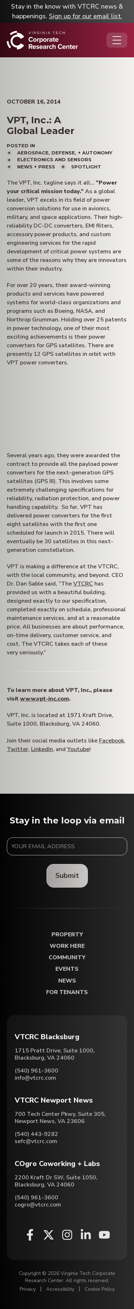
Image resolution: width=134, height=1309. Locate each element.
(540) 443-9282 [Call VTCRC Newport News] (36, 1134)
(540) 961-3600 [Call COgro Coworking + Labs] (36, 1197)
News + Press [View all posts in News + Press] (36, 166)
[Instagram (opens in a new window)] (67, 1235)
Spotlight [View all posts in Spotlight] (86, 166)
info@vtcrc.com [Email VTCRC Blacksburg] (35, 1077)
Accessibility (60, 1289)
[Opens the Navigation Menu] (116, 40)
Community (67, 957)
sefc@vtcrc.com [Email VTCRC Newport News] (36, 1141)
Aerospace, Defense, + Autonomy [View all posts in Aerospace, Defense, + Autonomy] (64, 153)
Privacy (28, 1289)
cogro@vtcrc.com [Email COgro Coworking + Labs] (38, 1204)
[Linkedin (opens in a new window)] (85, 1235)
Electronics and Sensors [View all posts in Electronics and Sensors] (54, 159)
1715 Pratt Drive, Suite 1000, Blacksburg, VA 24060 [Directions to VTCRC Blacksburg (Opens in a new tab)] (55, 1054)
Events (67, 969)
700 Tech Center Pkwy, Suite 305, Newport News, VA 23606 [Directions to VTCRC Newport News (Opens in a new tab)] (60, 1117)
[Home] (42, 40)
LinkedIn (42, 749)
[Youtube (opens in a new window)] (104, 1235)
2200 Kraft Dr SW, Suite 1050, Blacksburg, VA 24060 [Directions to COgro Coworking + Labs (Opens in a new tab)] (56, 1181)
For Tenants (67, 992)
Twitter (17, 749)
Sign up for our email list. (85, 16)
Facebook (111, 741)
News (67, 981)
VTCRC (83, 584)
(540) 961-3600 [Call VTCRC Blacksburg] (36, 1070)
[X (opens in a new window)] (48, 1235)
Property (67, 934)
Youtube (78, 749)
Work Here (67, 946)
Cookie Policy (100, 1289)
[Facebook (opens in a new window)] (30, 1235)
